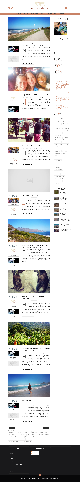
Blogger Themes (40, 478)
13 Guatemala (58, 137)
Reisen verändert (37, 436)
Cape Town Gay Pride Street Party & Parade (35, 146)
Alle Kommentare (35, 453)
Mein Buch (12, 458)
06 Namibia (58, 128)
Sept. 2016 (58, 64)
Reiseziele (12, 456)
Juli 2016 (58, 66)
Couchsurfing (43, 432)
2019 (57, 56)
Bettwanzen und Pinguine (61, 87)
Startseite (19, 13)
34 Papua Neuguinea (60, 171)
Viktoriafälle (58, 108)
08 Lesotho (58, 130)
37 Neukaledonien (59, 176)
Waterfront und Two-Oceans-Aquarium (33, 297)
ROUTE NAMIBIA (59, 88)
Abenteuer (12, 432)
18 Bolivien (65, 142)
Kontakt (62, 13)
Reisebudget (28, 436)
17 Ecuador (58, 142)
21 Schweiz (57, 146)
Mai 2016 (58, 69)
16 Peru (65, 139)
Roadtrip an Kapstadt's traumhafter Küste (35, 401)
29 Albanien (58, 160)
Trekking (28, 439)
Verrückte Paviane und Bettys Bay (35, 246)
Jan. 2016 (58, 113)
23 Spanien (58, 151)
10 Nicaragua (58, 133)
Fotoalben (12, 455)
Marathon (34, 434)
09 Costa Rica (65, 130)
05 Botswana (65, 126)
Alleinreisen (19, 432)
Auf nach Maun (59, 103)
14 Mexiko (65, 137)
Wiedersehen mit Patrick (61, 95)
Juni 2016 (58, 67)
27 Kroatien (58, 155)
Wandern (35, 439)
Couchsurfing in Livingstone (62, 107)
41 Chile (57, 183)
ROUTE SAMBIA (59, 105)
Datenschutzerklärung (14, 468)
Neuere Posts (12, 427)
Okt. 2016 (58, 63)
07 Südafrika (41, 45)
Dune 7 (57, 90)
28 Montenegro (59, 158)
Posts (33, 451)
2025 (57, 48)
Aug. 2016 (58, 65)
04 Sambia (57, 126)
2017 (57, 58)
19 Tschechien (58, 144)
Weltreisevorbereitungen (15, 441)
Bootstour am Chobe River (61, 104)
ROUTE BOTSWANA (60, 96)
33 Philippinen (58, 169)
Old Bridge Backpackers (61, 101)
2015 (57, 114)
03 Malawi (65, 123)
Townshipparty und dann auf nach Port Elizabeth (35, 95)
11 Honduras (66, 133)
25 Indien (57, 153)
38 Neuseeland (59, 178)
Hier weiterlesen (28, 63)
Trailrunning (21, 439)
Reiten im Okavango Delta (61, 100)
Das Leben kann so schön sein (62, 97)
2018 (57, 57)
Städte (15, 439)
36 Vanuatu (64, 174)
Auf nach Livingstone (60, 110)
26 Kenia (63, 153)
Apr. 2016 (58, 70)
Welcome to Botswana (61, 106)
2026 (57, 47)
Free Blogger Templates (31, 478)
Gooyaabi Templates (55, 478)
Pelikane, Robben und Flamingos (63, 92)
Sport (10, 439)
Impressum (12, 469)
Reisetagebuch (35, 13)
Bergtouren (35, 432)
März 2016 (58, 71)
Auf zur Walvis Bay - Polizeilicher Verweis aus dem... (63, 94)
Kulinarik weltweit (21, 434)
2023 (57, 51)
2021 (57, 53)
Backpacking (27, 432)
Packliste (43, 13)
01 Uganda (65, 121)
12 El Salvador (58, 135)
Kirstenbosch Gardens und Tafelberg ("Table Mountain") (36, 349)
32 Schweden (58, 167)
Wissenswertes (27, 441)
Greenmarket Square (30, 195)
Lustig (28, 434)
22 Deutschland (59, 149)
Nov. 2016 (58, 61)
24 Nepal (64, 151)
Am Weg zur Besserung (61, 112)
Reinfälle (11, 436)
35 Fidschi (57, 174)
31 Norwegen (58, 165)
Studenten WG (27, 44)
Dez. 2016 (58, 60)
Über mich (26, 13)
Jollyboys (58, 109)
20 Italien (66, 144)
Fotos (55, 13)
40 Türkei (66, 181)
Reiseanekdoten (19, 436)
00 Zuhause (58, 121)
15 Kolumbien (58, 139)
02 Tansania (58, 123)
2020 (57, 54)
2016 (57, 59)
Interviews (11, 434)
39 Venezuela (58, 181)
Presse (46, 434)
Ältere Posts (46, 427)
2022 (57, 52)
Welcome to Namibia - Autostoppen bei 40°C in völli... (63, 99)
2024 (57, 50)
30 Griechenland (59, 162)
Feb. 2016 (58, 72)
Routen (50, 13)
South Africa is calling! (61, 89)
